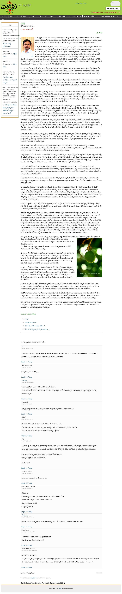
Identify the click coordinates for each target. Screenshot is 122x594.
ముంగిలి (4, 16)
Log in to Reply (26, 361)
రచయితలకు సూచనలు (108, 16)
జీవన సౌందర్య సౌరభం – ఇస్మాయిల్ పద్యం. (10, 79)
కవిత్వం (23, 16)
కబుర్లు (23, 23)
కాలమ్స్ (13, 16)
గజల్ (26, 319)
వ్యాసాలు (76, 16)
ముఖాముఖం (63, 16)
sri (22, 346)
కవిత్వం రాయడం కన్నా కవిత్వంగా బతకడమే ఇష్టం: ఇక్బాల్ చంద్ (10, 109)
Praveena (25, 514)
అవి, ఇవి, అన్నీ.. (90, 16)
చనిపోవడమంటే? (30, 322)
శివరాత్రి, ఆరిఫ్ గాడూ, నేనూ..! (35, 325)
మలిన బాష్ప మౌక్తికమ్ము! (7, 45)
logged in (33, 577)
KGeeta (24, 380)
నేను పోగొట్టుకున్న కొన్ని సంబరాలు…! (37, 329)
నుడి (3, 18)
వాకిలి (60, 588)
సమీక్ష (51, 16)
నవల (42, 16)
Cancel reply (99, 573)
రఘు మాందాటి (27, 29)
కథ (33, 16)
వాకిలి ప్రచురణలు (81, 3)
